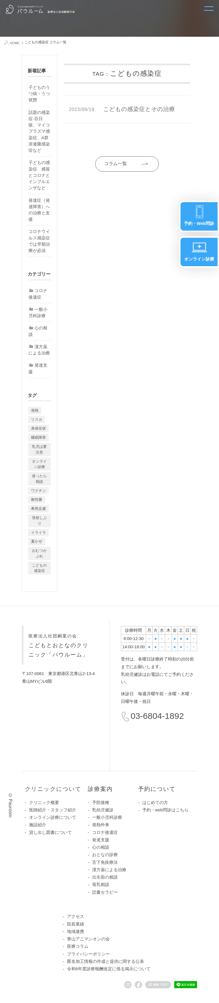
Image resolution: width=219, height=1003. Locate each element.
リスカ (36, 419)
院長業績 (75, 924)
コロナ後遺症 (38, 294)
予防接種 (100, 802)
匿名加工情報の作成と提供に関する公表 (105, 961)
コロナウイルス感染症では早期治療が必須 (39, 241)
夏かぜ (36, 541)
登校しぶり (39, 521)
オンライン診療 (39, 464)
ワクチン (38, 491)
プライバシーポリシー (88, 954)
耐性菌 (36, 500)
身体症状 (38, 428)
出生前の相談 (105, 877)
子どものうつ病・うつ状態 (39, 93)
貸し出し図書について (50, 832)
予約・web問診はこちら (165, 810)
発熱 (34, 410)
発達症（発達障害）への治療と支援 (39, 210)
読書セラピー (105, 892)
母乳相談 (100, 884)
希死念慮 (38, 508)
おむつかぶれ (39, 553)
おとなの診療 (105, 855)
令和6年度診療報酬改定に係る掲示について (109, 969)
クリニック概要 (44, 802)
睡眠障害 (38, 437)
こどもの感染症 (39, 568)
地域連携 (75, 931)
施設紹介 (37, 825)
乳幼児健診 (102, 810)
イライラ (38, 532)
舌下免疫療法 (105, 862)
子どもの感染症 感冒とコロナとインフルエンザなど (39, 175)
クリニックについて (53, 789)
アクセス (75, 916)
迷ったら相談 (39, 479)
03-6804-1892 (157, 716)
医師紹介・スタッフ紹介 (52, 810)
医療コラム (77, 946)
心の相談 (38, 331)
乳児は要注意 (39, 449)
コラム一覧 (112, 163)
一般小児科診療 (38, 312)
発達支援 (38, 368)
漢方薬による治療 (39, 349)
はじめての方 (155, 802)
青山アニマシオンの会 (88, 939)
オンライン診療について (52, 817)
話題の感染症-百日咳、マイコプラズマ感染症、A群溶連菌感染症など (39, 131)
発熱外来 (100, 825)
